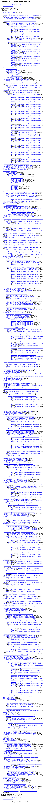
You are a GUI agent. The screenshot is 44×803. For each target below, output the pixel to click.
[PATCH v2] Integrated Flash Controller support (13, 787)
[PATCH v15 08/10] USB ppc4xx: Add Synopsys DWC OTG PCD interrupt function (21, 598)
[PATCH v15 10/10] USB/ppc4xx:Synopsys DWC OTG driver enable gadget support (21, 605)
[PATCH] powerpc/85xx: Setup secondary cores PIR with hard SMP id (18, 502)
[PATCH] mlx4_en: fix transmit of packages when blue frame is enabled (18, 90)
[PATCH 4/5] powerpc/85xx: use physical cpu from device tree (19, 718)
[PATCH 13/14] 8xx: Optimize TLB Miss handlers (16, 308)
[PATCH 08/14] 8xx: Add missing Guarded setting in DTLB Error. (20, 301)
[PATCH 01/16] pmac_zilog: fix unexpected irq (13, 694)
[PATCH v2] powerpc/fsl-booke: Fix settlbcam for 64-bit (15, 480)
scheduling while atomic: (11, 172)
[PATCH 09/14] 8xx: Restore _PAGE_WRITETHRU (17, 302)
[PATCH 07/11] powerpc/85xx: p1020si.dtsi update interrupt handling (25, 670)
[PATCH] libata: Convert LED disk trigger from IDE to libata (16, 79)
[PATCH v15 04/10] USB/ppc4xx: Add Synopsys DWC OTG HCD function (19, 575)
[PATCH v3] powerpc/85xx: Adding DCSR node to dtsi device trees (17, 411)
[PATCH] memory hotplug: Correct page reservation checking (16, 164)
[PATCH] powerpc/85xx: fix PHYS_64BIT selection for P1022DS (17, 393)
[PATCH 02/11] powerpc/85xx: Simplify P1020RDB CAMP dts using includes (22, 659)
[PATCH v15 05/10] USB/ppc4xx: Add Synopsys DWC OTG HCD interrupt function (21, 582)
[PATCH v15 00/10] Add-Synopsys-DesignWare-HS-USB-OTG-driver (18, 532)
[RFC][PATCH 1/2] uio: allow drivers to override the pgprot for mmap (18, 768)
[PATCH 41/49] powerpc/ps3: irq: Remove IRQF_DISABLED (16, 657)
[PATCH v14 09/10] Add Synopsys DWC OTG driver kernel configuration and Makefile (22, 244)
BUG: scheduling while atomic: (10, 171)
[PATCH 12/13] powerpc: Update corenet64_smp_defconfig (23, 355)
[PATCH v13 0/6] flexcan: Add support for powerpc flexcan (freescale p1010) (19, 618)
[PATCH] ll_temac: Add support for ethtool (12, 412)
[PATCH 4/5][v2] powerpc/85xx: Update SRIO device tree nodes (17, 499)
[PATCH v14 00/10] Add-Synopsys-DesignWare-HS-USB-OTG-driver (18, 215)
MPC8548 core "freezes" (8, 712)
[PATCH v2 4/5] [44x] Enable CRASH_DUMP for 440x (18, 709)
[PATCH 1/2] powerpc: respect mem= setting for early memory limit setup (19, 387)
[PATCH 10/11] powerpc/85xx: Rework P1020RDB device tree (24, 676)
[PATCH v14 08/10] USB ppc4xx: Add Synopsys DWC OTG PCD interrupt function (21, 242)
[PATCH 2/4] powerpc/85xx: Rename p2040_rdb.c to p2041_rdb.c (17, 384)
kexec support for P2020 (8, 697)
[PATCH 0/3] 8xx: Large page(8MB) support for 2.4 (14, 312)
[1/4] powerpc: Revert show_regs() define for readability (18, 214)
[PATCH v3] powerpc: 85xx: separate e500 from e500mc (15, 696)
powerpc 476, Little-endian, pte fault (11, 778)
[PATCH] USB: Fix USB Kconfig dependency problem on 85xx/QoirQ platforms (20, 522)
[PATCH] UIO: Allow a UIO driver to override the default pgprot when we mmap (20, 450)
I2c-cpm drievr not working (14, 175)
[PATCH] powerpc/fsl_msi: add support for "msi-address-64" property (18, 516)
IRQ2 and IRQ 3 (14, 182)
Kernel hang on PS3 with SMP (9, 754)
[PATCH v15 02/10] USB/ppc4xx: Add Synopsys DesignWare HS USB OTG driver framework (23, 566)
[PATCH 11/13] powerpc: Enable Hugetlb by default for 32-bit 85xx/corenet (27, 352)
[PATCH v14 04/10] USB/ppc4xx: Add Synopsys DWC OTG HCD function (19, 233)
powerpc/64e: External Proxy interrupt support (13, 256)
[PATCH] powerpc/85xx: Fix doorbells (11, 371)
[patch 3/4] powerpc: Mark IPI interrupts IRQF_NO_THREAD (16, 201)
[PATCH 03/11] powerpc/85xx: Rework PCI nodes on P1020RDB (22, 662)
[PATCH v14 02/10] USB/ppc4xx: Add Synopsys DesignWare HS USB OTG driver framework (23, 219)
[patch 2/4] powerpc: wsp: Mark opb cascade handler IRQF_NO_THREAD (22, 193)
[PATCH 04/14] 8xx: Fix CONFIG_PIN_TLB (15, 295)
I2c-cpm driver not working (17, 178)
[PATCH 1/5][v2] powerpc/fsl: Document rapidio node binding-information (19, 482)
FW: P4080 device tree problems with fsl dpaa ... (13, 523)
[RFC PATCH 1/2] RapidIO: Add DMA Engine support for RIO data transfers (19, 21)
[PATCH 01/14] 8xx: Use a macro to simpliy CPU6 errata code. (19, 290)
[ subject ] (14, 4)
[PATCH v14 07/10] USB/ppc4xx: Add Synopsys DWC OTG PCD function (19, 240)
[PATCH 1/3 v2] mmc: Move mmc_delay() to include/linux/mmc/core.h (18, 753)
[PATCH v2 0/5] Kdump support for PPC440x (13, 702)
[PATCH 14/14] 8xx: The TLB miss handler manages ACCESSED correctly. (22, 309)
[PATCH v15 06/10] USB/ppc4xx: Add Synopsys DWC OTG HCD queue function (20, 587)
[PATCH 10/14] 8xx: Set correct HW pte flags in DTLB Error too (19, 303)
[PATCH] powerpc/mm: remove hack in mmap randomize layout (17, 611)
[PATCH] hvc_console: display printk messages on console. (15, 206)
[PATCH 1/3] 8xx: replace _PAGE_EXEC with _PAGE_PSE (18, 314)
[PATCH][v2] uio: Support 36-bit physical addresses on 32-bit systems (18, 464)
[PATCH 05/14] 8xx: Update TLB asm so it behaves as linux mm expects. (21, 296)
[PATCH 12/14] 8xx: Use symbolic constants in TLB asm (18, 307)
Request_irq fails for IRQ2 (9, 67)
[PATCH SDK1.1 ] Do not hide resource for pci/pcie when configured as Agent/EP (20, 757)
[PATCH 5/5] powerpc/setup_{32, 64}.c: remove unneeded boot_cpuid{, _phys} (23, 719)
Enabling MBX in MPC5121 (9, 12)
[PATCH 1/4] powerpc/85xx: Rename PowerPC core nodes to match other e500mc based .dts (22, 385)
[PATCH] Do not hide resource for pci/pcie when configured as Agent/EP (18, 766)
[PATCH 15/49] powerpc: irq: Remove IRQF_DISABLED (15, 655)
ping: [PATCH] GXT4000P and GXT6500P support (14, 168)
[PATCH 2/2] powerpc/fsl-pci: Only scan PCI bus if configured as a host (21, 760)
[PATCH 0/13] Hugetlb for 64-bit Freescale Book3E (14, 328)
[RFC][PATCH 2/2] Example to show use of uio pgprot (17, 770)
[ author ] (19, 4)
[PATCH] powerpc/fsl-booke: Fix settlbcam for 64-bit (14, 458)
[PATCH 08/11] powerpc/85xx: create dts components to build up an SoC (26, 672)
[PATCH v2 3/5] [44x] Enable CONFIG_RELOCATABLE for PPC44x (21, 706)
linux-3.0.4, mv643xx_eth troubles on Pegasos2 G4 (14, 609)
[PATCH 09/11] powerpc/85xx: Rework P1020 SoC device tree (24, 675)
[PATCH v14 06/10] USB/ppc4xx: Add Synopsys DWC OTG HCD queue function (20, 237)
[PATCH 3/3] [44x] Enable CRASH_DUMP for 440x (17, 288)
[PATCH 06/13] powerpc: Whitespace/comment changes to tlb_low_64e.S (26, 341)
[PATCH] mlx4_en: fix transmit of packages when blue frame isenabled (26, 101)
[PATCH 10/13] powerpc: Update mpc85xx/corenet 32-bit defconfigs (25, 350)
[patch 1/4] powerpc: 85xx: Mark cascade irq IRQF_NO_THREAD (20, 192)
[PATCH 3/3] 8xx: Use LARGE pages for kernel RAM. (17, 316)
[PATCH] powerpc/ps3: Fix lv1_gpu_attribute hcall (14, 461)
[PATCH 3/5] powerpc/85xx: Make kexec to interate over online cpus (20, 716)
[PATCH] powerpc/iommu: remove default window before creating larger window (20, 736)
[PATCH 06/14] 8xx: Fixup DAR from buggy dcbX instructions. (19, 298)
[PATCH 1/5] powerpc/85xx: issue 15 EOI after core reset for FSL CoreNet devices (25, 723)
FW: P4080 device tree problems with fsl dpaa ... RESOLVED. (24, 528)
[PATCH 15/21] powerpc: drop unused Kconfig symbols (15, 514)
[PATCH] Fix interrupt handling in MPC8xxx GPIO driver (15, 369)
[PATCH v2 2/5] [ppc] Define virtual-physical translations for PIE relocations (22, 704)
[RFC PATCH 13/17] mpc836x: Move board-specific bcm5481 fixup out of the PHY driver (22, 651)
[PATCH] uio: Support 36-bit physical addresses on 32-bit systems (17, 414)
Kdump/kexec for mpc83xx (9, 698)
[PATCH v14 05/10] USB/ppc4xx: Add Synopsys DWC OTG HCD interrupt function (21, 235)
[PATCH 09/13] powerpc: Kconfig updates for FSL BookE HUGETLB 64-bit (27, 348)
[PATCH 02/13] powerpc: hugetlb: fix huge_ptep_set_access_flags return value (25, 331)
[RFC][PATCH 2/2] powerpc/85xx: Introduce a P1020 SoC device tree (21, 636)
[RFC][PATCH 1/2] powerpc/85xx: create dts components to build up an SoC (19, 635)
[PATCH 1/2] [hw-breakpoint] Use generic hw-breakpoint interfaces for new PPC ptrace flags (23, 373)
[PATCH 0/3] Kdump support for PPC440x (12, 258)
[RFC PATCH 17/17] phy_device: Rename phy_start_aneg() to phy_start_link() (20, 653)
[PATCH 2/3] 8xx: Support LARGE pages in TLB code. (17, 315)
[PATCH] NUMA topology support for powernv (13, 767)
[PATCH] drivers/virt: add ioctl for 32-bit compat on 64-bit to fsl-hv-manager (19, 513)
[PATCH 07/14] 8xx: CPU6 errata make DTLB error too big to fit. (20, 300)
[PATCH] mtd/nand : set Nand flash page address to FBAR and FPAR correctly (20, 791)
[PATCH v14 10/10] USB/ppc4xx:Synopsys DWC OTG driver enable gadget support (21, 247)
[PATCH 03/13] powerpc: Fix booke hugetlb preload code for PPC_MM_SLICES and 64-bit (24, 334)
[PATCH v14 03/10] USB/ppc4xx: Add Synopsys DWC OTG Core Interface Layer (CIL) (22, 226)
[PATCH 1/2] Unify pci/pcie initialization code (13, 759)
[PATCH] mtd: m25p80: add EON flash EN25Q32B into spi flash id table (18, 17)
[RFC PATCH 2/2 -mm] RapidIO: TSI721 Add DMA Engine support (20, 23)
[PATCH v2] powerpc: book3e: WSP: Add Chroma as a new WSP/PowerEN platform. (21, 83)
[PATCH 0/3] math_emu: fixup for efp (11, 379)
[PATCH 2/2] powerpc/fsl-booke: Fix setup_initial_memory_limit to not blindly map (21, 389)
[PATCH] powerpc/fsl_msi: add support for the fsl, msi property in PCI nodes (19, 733)
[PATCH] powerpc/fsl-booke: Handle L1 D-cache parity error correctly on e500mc (20, 380)
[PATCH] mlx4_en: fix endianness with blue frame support (23, 130)
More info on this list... (8, 6)
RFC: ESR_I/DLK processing (9, 777)
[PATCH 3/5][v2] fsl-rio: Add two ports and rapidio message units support (21, 486)
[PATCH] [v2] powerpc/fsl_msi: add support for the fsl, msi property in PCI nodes (20, 734)
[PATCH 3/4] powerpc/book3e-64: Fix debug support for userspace (22, 210)
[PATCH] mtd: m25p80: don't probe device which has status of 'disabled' (18, 512)
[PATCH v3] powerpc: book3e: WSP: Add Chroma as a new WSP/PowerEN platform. (21, 15)
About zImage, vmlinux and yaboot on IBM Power (14, 608)
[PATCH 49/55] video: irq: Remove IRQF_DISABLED (15, 169)
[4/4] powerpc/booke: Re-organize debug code (21, 213)
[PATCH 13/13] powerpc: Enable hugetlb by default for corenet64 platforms (27, 356)
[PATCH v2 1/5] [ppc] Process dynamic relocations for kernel (19, 703)
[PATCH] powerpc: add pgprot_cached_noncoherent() (14, 741)
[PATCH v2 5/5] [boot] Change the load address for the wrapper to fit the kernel (22, 710)
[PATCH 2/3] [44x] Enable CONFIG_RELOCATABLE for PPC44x (20, 267)
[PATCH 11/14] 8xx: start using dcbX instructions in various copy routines (21, 304)
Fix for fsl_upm (6, 751)
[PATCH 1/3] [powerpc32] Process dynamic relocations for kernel (20, 260)
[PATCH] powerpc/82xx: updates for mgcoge (12, 378)
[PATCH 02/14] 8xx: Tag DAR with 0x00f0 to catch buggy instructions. (21, 291)
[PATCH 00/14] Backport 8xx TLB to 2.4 (12, 289)
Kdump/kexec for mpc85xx (9, 739)
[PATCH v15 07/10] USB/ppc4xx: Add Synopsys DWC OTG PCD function (19, 594)
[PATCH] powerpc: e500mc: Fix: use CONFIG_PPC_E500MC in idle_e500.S (19, 362)
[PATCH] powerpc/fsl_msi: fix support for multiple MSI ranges (16, 383)
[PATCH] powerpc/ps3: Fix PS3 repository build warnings (15, 460)
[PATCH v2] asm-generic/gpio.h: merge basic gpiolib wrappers (19, 750)
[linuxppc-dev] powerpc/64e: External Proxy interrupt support (19, 257)
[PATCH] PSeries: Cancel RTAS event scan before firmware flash (17, 166)
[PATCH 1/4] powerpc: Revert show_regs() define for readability (17, 207)
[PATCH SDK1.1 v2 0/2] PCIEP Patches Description (14, 784)
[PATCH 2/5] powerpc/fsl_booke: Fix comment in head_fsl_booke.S (17, 732)
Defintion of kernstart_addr (9, 203)
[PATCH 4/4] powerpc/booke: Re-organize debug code (22, 212)
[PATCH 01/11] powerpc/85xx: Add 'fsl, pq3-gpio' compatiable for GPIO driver (20, 658)
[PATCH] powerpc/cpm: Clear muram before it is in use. (15, 634)
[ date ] (22, 4)
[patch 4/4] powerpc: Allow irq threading (12, 202)
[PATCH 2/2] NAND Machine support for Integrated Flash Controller (20, 788)
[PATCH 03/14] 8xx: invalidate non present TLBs (16, 294)
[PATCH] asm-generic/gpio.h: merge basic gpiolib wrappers (16, 743)
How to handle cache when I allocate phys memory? (14, 478)
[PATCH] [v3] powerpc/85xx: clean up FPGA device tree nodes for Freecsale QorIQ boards (22, 391)
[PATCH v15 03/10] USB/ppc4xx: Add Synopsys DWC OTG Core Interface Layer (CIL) (22, 570)
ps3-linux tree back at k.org (9, 738)
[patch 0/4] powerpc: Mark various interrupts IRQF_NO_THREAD (17, 191)
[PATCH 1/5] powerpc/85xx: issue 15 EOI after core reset (15, 714)
